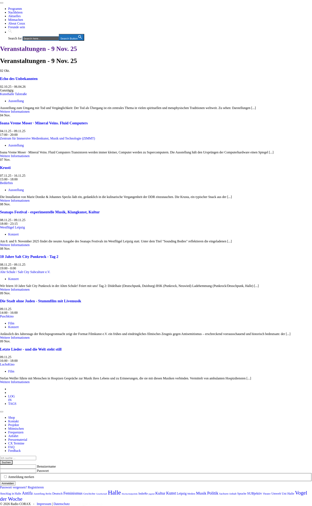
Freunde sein (16, 27)
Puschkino (7, 316)
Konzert (13, 234)
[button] (10, 32)
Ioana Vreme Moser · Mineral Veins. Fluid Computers (44, 123)
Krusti (5, 167)
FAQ (11, 447)
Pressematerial (17, 439)
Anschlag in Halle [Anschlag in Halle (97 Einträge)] (10, 493)
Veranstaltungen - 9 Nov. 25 (38, 48)
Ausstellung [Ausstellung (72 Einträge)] (39, 494)
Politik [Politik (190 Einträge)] (212, 493)
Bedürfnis (6, 183)
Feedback (14, 450)
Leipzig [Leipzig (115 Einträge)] (182, 493)
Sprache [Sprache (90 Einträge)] (241, 493)
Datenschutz (62, 504)
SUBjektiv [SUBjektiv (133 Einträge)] (254, 493)
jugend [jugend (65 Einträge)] (151, 494)
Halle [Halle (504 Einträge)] (114, 492)
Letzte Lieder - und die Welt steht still (31, 349)
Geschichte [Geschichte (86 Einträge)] (89, 493)
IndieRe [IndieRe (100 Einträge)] (143, 493)
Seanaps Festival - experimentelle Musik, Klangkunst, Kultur (50, 212)
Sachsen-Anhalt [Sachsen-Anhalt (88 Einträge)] (227, 493)
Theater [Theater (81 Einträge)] (267, 493)
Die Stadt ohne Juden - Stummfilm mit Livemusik (40, 301)
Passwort (43, 470)
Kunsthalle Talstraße (13, 94)
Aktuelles (14, 16)
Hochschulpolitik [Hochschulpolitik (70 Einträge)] (130, 494)
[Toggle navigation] (1, 2)
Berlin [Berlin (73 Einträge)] (48, 494)
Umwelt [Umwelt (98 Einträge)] (276, 493)
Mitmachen (15, 19)
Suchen (6, 462)
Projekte (13, 425)
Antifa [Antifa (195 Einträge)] (27, 493)
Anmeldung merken (21, 477)
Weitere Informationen (15, 111)
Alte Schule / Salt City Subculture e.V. (25, 272)
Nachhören (15, 12)
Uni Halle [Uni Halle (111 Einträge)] (288, 493)
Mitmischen (16, 428)
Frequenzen (15, 432)
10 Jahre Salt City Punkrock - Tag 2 (29, 256)
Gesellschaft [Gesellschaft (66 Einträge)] (101, 494)
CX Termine (16, 443)
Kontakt (13, 421)
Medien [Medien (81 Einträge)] (191, 493)
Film (11, 323)
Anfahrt (13, 436)
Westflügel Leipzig (12, 227)
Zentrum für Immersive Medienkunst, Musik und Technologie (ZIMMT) (47, 138)
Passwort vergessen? (13, 487)
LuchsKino (7, 364)
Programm (15, 8)
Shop (11, 417)
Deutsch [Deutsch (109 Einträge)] (57, 493)
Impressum (44, 504)
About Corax (16, 23)
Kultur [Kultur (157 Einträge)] (160, 493)
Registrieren (36, 487)
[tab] (11, 398)
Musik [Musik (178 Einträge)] (201, 493)
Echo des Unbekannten (19, 78)
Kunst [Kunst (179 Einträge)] (171, 493)
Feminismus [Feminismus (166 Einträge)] (73, 493)
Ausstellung (16, 101)
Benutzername (46, 466)
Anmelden (8, 483)
